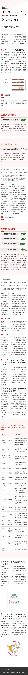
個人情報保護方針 (5, 670)
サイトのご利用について (15, 670)
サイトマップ (23, 670)
